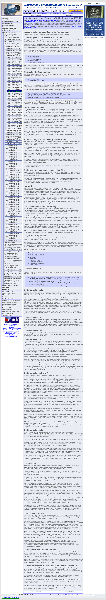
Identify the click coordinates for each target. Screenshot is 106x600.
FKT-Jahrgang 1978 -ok (12, 202)
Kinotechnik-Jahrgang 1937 (13, 55)
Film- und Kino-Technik (8, 293)
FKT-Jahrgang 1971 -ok (12, 190)
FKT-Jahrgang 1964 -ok (12, 178)
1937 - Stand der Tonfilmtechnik (16, 127)
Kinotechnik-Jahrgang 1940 (13, 134)
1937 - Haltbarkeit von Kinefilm (16, 79)
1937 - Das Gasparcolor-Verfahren (17, 87)
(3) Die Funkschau (9, 41)
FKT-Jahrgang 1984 (11, 215)
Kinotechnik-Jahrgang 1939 (13, 132)
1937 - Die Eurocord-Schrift (15, 118)
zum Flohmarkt (90, 594)
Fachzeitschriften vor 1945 (11, 268)
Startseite (34, 13)
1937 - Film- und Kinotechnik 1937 (17, 104)
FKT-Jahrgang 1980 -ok (12, 206)
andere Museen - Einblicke (9, 302)
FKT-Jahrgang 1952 (11, 154)
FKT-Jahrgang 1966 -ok (12, 181)
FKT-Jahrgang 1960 (11, 168)
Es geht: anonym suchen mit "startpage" (11, 325)
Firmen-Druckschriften (10, 282)
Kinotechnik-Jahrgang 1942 (13, 138)
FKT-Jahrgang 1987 (11, 221)
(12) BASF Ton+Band (10, 246)
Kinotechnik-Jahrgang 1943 (13, 139)
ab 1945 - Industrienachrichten (12, 269)
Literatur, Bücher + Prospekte (10, 286)
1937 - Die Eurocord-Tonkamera (16, 93)
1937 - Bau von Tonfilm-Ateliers (16, 80)
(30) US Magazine (9, 264)
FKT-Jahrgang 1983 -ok (12, 214)
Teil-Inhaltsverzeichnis (10, 284)
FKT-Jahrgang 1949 (11, 149)
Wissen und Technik (7, 30)
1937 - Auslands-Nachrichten (16, 73)
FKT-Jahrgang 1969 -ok (12, 186)
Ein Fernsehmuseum (8, 23)
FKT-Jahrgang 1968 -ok (12, 185)
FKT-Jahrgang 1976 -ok (12, 199)
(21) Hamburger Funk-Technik (12, 248)
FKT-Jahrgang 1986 (11, 219)
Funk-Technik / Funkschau (11, 37)
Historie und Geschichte (9, 27)
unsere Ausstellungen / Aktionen (11, 300)
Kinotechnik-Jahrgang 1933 (13, 48)
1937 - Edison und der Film (15, 75)
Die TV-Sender (6, 297)
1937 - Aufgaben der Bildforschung (17, 125)
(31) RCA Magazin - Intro (11, 266)
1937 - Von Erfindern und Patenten (17, 64)
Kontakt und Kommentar (9, 304)
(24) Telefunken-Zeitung (10, 253)
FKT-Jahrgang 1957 (11, 163)
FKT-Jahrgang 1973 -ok (12, 194)
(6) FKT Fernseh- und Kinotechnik (13, 45)
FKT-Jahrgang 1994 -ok (12, 233)
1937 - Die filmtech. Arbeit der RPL (17, 121)
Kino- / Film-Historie (7, 291)
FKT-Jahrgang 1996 (11, 237)
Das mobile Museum (8, 25)
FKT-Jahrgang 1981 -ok (12, 208)
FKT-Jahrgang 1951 (11, 152)
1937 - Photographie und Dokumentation (17, 114)
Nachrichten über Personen (11, 280)
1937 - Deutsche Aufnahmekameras (17, 98)
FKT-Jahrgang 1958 (11, 165)
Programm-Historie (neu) (9, 28)
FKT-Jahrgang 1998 (11, 240)
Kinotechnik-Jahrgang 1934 (13, 50)
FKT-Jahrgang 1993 (11, 231)
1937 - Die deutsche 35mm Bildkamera (17, 102)
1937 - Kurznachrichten (14, 61)
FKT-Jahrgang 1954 (11, 158)
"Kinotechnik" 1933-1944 (13, 46)
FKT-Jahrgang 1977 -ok (12, 201)
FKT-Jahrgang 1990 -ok (12, 226)
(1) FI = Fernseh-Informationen (12, 36)
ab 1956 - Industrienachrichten (12, 271)
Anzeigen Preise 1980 (10, 262)
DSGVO (67, 594)
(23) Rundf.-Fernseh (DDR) (11, 251)
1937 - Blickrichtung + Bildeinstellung (17, 109)
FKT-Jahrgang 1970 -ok (12, 188)
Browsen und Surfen (8, 308)
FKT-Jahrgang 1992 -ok (12, 230)
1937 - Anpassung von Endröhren (17, 77)
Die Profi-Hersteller (7, 298)
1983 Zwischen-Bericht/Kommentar (15, 212)
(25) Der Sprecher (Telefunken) (12, 255)
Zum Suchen (76, 11)
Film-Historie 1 (6, 287)
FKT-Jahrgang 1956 (11, 161)
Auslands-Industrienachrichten (12, 275)
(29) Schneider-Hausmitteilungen (13, 260)
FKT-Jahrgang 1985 (11, 217)
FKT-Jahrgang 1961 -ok (12, 170)
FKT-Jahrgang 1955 (11, 159)
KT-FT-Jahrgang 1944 (12, 141)
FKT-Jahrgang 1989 (11, 224)
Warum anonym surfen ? (11, 336)
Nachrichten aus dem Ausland (12, 278)
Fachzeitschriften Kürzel (10, 34)
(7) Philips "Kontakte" (10, 242)
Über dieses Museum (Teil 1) (10, 21)
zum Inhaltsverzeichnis (8, 20)
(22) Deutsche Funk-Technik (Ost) (13, 249)
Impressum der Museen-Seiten (10, 311)
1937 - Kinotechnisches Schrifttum (17, 68)
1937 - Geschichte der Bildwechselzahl (17, 105)
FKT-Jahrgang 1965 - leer (13, 179)
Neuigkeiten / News (7, 18)
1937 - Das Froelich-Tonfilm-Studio (17, 95)
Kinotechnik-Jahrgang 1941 (13, 136)
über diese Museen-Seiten (9, 306)
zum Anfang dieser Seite (10, 597)
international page (7, 309)
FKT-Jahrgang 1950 (11, 150)
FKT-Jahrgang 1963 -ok (12, 176)
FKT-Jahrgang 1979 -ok (12, 204)
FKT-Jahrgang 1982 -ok (12, 210)
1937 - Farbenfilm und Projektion (17, 84)
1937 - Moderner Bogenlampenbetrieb (17, 116)
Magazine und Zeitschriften (9, 32)
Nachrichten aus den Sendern (12, 276)
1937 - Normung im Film (14, 70)
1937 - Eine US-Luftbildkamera (16, 112)
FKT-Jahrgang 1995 (11, 235)
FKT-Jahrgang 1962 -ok (12, 174)
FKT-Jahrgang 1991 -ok (12, 228)
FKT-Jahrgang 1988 (11, 222)
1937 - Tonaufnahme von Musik (16, 89)
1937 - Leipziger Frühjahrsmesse (17, 96)
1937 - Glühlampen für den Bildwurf (17, 123)
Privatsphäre (73, 594)
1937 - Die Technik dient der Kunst (17, 107)
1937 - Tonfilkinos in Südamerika (17, 111)
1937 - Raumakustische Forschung (17, 128)
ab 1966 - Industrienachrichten (12, 273)
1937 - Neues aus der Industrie (16, 59)
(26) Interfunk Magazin (10, 256)
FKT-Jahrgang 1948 (11, 147)
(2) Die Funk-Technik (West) (12, 39)
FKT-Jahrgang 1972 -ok (12, 192)
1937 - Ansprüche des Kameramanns (17, 100)
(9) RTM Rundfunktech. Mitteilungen (14, 244)
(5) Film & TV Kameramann (11, 43)
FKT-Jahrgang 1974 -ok (12, 195)
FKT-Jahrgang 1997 (11, 238)
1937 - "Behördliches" (14, 63)
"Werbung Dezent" (7, 315)
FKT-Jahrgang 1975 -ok (12, 197)
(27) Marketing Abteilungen (11, 258)
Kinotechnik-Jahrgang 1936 (13, 54)
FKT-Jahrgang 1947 (11, 145)
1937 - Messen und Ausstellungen (17, 66)
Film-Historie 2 (6, 289)
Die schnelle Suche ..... (8, 313)
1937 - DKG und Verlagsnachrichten (17, 57)
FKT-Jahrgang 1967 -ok (12, 183)
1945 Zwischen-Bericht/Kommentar (15, 143)
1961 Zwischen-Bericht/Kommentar (15, 172)
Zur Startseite (14, 594)
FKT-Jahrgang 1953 (11, 156)
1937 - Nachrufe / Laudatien (15, 71)
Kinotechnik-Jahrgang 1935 (13, 52)
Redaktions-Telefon (81, 594)
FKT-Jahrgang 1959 (11, 166)
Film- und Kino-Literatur (8, 295)
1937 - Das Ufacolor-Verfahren (16, 86)
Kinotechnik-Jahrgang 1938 (13, 130)
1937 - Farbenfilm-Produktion (16, 82)
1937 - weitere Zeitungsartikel (16, 120)
